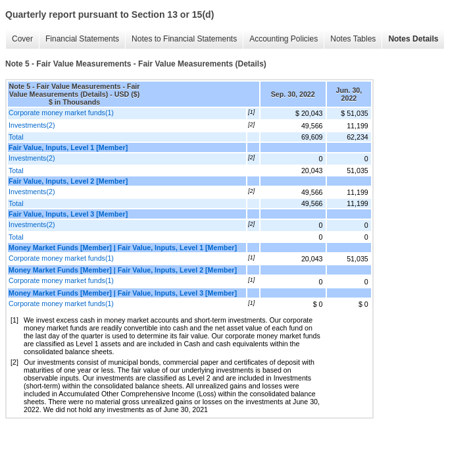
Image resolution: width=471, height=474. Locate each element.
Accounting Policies (283, 38)
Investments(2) (32, 125)
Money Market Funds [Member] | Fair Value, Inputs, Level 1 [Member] (123, 247)
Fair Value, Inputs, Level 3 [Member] (68, 214)
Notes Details (413, 38)
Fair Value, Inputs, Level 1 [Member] (68, 147)
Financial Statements (82, 38)
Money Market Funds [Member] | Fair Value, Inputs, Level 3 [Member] (123, 293)
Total (16, 137)
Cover (22, 38)
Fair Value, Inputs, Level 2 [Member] (68, 181)
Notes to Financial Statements (184, 38)
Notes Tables (353, 38)
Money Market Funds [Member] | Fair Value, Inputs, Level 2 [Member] (123, 270)
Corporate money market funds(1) (61, 113)
